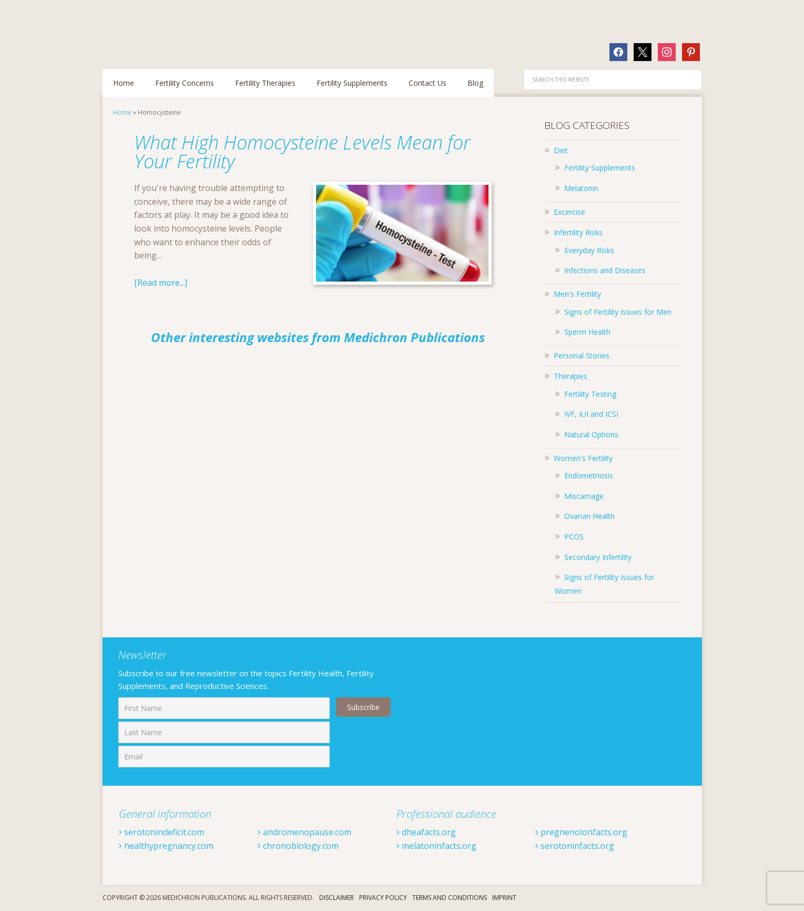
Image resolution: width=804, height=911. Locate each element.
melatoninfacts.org (436, 846)
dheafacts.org (426, 832)
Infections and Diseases (605, 270)
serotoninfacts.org (574, 846)
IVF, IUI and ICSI (591, 414)
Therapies (570, 376)
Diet (561, 150)
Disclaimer (336, 897)
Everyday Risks (589, 250)
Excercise (569, 212)
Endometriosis (588, 475)
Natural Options (591, 434)
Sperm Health (587, 332)
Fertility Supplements (599, 168)
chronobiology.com (298, 846)
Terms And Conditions (449, 897)
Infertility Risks (578, 232)
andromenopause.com (304, 832)
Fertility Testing (590, 394)
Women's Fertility (583, 458)
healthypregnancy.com (166, 846)
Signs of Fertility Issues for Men (617, 312)
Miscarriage (584, 496)
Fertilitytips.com (171, 29)
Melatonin (581, 188)
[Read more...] (160, 282)
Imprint (504, 897)
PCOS (574, 537)
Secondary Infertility (598, 557)
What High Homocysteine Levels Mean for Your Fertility (302, 151)
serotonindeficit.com (161, 832)
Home (122, 112)
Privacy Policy (383, 897)
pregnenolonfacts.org (581, 832)
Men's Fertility (577, 294)
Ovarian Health (589, 516)
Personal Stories (581, 356)
